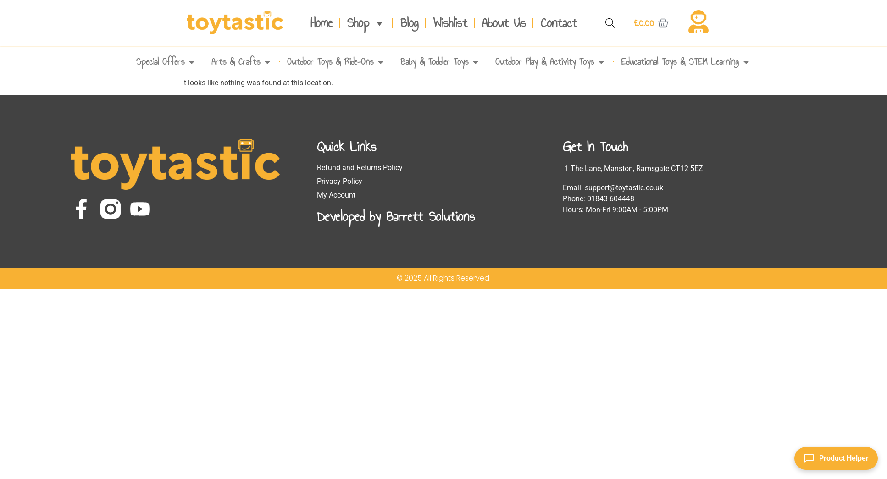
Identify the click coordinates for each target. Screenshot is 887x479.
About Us (504, 23)
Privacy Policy (339, 181)
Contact (559, 23)
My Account (336, 195)
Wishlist (450, 23)
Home (321, 23)
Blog (409, 23)
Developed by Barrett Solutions (396, 216)
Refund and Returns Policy (360, 167)
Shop (366, 23)
